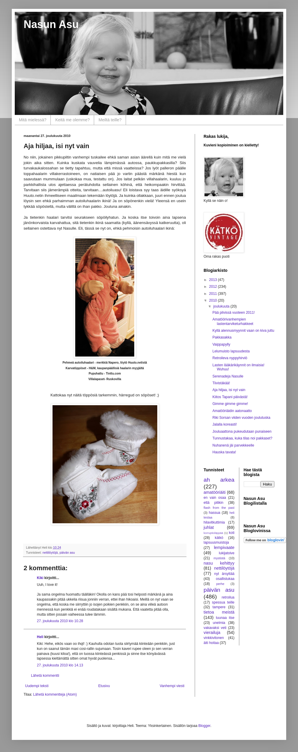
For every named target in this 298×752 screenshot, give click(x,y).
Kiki (40, 578)
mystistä (219, 558)
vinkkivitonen (214, 638)
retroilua (228, 597)
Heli (40, 637)
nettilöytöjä (50, 552)
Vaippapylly (221, 344)
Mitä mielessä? (32, 119)
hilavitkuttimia (214, 522)
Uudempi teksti (36, 686)
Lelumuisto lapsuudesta (231, 351)
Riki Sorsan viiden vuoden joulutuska (241, 418)
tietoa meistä (219, 612)
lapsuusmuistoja (216, 542)
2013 (213, 280)
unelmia (219, 623)
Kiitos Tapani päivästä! (230, 397)
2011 (213, 294)
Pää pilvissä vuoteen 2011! (233, 312)
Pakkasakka (222, 337)
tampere (218, 607)
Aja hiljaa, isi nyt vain (228, 390)
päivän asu (67, 552)
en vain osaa (215, 498)
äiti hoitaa (211, 643)
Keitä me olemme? (72, 119)
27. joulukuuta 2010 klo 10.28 (60, 621)
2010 (213, 300)
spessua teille (223, 602)
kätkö (219, 538)
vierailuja (212, 632)
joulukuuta (221, 306)
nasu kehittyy (219, 563)
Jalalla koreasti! (224, 424)
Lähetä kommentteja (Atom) (55, 694)
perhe (220, 584)
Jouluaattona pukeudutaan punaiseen (241, 431)
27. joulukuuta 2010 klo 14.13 (60, 665)
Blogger (204, 726)
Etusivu (104, 686)
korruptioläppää (213, 532)
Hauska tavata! (224, 452)
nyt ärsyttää (224, 574)
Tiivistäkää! (221, 383)
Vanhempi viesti (172, 686)
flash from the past (219, 507)
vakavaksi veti (215, 628)
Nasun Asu (51, 24)
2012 (213, 287)
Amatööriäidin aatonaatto (232, 411)
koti (232, 533)
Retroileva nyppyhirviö (229, 358)
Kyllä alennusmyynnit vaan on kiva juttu (243, 330)
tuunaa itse (225, 618)
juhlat (209, 527)
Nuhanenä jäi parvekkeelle (233, 445)
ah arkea (219, 480)
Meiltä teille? (110, 119)
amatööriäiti (214, 492)
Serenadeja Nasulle (227, 376)
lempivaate (224, 547)
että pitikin (213, 503)
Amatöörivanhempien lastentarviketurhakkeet (232, 321)
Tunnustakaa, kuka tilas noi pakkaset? (242, 438)
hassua (214, 513)
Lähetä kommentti (45, 675)
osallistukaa (225, 579)
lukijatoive (227, 553)
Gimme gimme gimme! (230, 404)
